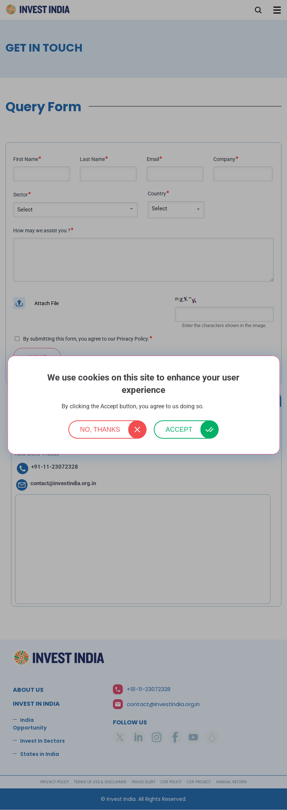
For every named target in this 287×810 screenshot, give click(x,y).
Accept (179, 429)
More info (215, 406)
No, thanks (100, 429)
